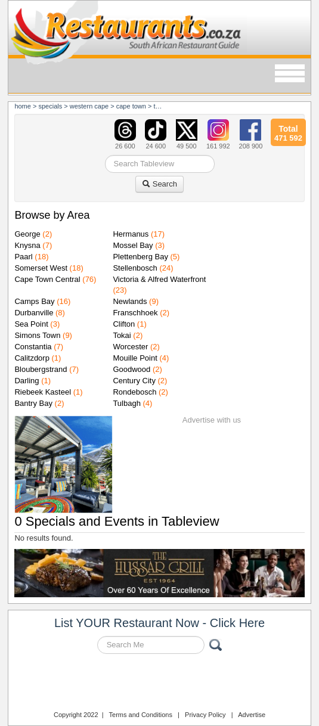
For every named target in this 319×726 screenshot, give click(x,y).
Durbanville (33, 312)
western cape (89, 106)
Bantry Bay (33, 403)
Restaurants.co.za (159, 684)
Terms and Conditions (140, 714)
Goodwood (131, 369)
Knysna (27, 245)
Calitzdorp (31, 357)
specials (50, 106)
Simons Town (37, 335)
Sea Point (31, 323)
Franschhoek (135, 312)
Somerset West (40, 267)
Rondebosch (134, 391)
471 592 (287, 131)
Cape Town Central (47, 279)
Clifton (124, 323)
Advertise (251, 714)
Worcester (130, 346)
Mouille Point (135, 357)
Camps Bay (34, 301)
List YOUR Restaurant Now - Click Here (159, 622)
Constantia (32, 346)
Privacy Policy (205, 714)
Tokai (122, 335)
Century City (134, 380)
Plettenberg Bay (140, 256)
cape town (131, 106)
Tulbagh (127, 403)
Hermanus (130, 233)
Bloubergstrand (40, 369)
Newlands (130, 301)
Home (22, 106)
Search (159, 183)
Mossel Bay (133, 245)
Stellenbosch (135, 267)
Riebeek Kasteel (42, 391)
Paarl (23, 256)
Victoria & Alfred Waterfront (159, 279)
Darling (26, 380)
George (27, 233)
